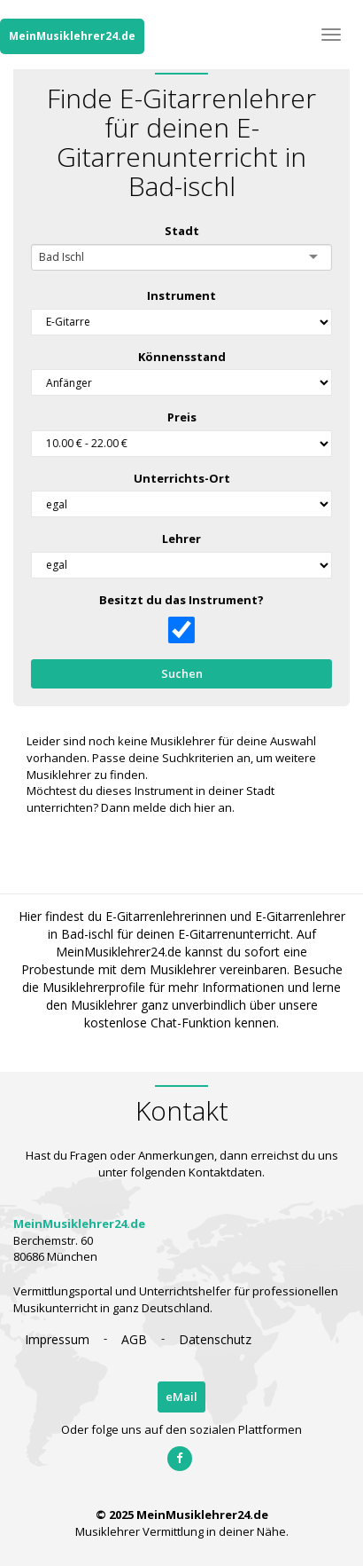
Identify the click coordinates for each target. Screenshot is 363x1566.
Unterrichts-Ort (181, 478)
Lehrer (181, 539)
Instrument (181, 295)
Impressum (57, 1339)
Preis (181, 417)
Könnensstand (181, 357)
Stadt (181, 231)
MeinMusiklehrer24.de (72, 35)
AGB (134, 1339)
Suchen (181, 673)
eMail (181, 1397)
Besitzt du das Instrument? (181, 600)
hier (204, 807)
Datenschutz (215, 1339)
